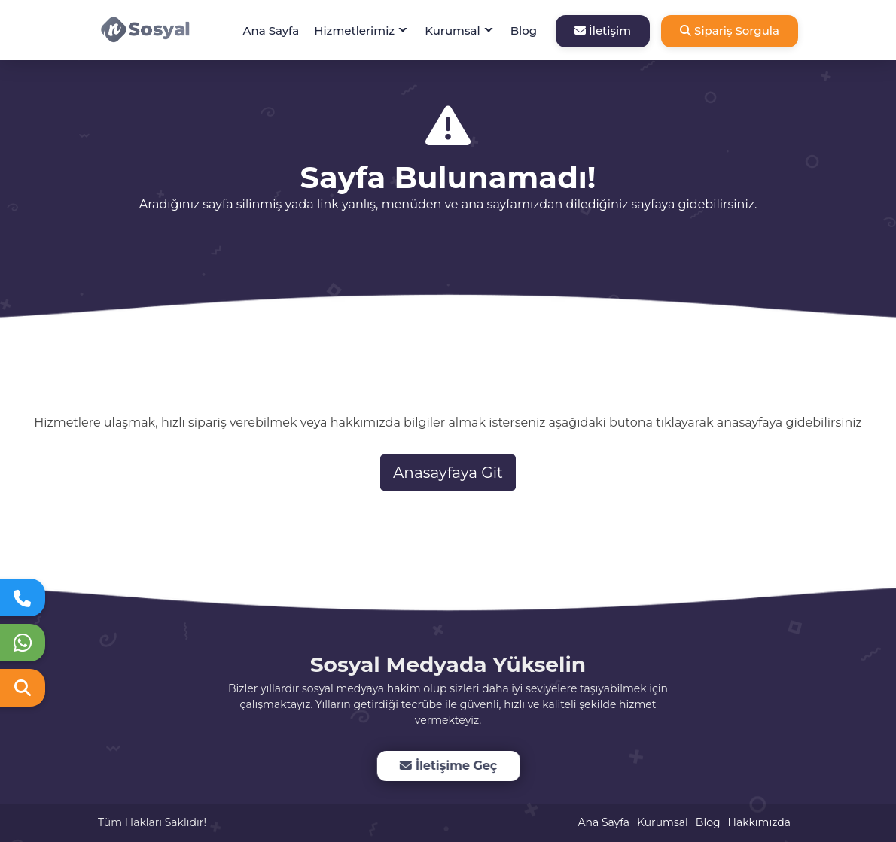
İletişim (602, 30)
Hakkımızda (759, 822)
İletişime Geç (447, 765)
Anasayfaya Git (448, 473)
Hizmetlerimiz (354, 30)
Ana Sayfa (271, 30)
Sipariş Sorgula (729, 30)
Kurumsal (452, 30)
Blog (523, 30)
